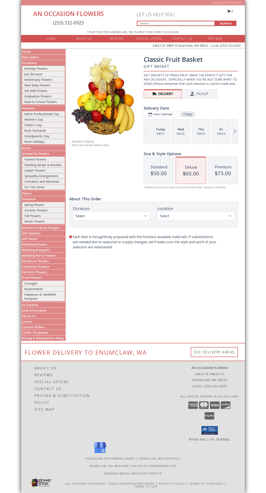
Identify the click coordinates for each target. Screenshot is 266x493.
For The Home (34, 187)
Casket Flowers (34, 170)
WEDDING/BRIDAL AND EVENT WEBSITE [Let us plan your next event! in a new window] (133, 473)
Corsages (30, 283)
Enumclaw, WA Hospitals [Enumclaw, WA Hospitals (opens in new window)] (160, 458)
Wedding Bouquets (36, 250)
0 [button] (230, 11)
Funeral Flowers (35, 159)
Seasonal (28, 199)
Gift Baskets (31, 233)
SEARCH (226, 23)
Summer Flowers (36, 210)
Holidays (28, 108)
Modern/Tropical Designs (40, 228)
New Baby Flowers (37, 85)
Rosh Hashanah (35, 131)
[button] (209, 430)
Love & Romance (34, 310)
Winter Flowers (34, 221)
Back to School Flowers (40, 102)
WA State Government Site (154, 466)
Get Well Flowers (36, 91)
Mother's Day (33, 119)
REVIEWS (117, 38)
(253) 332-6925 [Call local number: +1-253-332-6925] (215, 386)
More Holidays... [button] (35, 142)
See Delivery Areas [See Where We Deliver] (214, 352)
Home (26, 52)
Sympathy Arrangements (41, 176)
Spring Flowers (34, 205)
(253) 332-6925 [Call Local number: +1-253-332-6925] (231, 3)
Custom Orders (33, 327)
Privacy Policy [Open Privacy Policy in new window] (172, 484)
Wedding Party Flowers (39, 255)
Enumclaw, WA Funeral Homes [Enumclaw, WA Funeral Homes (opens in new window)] (110, 458)
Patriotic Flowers (34, 272)
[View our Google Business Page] (100, 453)
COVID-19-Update (35, 333)
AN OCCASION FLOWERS (68, 14)
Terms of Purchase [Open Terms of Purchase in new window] (206, 484)
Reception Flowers (35, 261)
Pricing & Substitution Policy (43, 338)
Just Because (33, 74)
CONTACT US (182, 38)
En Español (30, 305)
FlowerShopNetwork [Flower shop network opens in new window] (136, 484)
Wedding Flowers (34, 244)
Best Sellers (30, 57)
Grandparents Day (36, 136)
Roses (26, 148)
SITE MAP (215, 38)
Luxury (27, 322)
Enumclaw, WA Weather (109, 466)
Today (187, 114)
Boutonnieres (33, 289)
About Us (29, 316)
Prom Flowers (32, 278)
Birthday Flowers (36, 69)
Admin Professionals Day (41, 114)
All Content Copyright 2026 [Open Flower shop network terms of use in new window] (90, 484)
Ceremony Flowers (35, 267)
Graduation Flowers (37, 96)
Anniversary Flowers (38, 80)
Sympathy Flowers (35, 154)
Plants (26, 193)
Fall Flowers (32, 216)
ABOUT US (83, 38)
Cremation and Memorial (41, 181)
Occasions (29, 63)
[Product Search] (176, 23)
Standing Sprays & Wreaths (43, 165)
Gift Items (29, 239)
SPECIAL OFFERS (149, 38)
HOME (51, 38)
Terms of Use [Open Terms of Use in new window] (146, 486)
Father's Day (33, 125)
